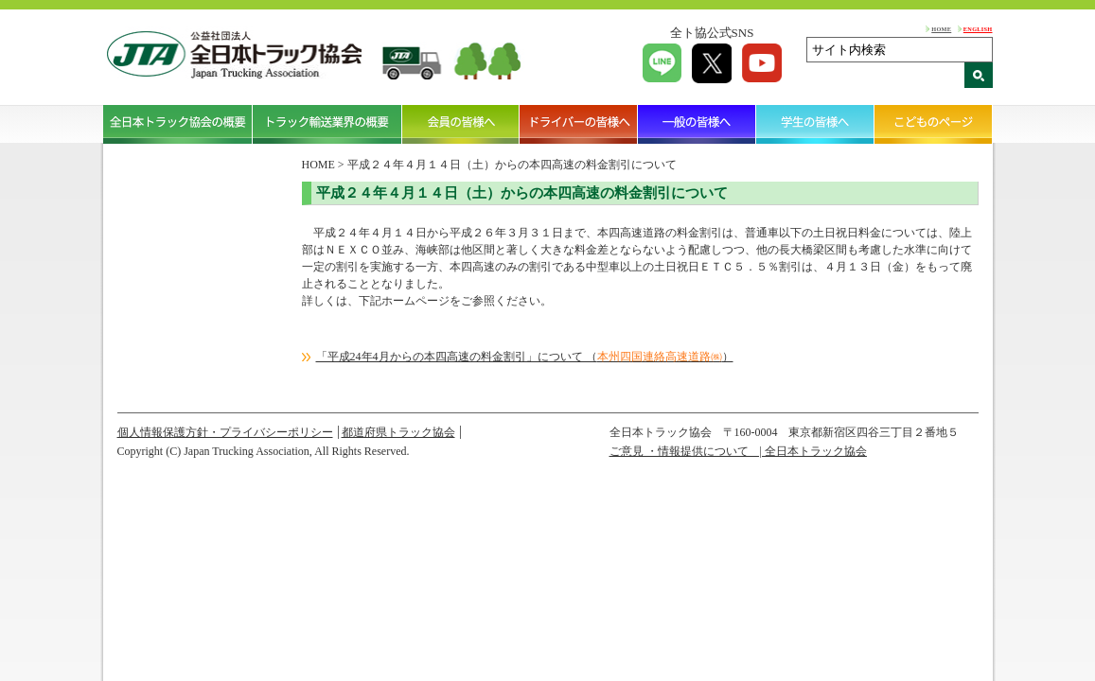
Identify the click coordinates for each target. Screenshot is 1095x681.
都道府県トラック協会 (398, 432)
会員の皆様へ (461, 124)
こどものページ (933, 124)
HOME (941, 29)
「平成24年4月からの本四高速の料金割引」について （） (524, 356)
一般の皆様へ (697, 124)
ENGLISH (978, 29)
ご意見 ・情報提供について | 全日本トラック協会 (738, 451)
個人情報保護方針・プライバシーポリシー (225, 432)
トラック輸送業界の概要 (327, 124)
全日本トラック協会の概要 (178, 124)
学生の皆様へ (815, 124)
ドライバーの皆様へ (579, 124)
